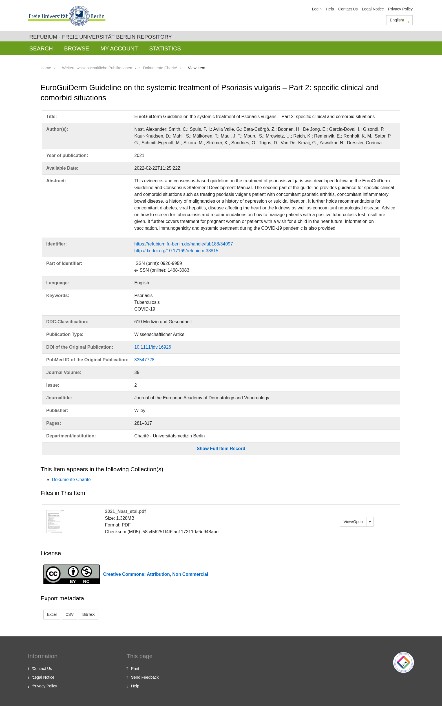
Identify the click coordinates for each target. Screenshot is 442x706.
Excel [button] (52, 614)
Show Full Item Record (221, 448)
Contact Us (348, 9)
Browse (76, 48)
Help (330, 9)
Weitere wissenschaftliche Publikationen (97, 68)
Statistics (165, 48)
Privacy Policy (400, 9)
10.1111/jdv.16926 (152, 347)
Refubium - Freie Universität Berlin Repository (100, 37)
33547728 (144, 359)
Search (41, 48)
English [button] (399, 20)
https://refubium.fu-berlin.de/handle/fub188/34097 (183, 244)
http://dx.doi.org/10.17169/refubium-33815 (176, 250)
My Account (119, 48)
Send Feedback (145, 677)
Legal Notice (373, 9)
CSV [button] (69, 614)
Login (317, 9)
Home (46, 68)
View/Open (353, 521)
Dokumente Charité (160, 68)
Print (135, 668)
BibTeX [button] (88, 614)
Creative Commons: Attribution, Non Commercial (155, 574)
